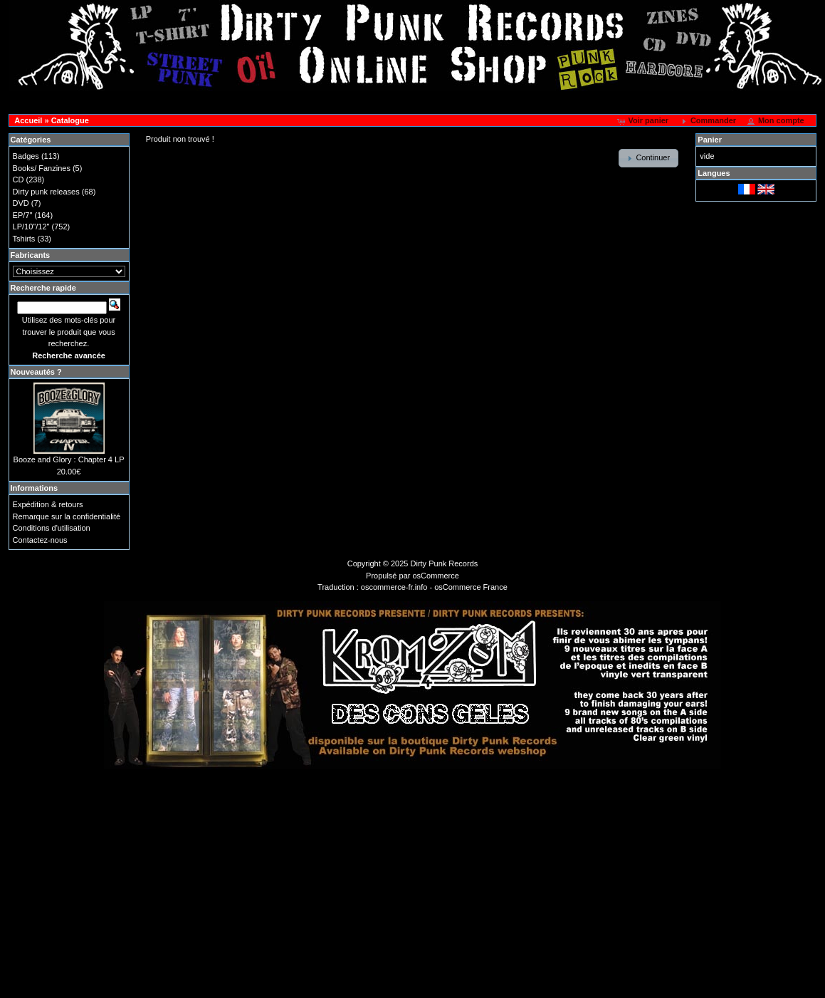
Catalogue (70, 120)
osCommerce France (471, 587)
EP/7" (23, 215)
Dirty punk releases (46, 191)
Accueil (28, 120)
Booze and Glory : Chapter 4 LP (69, 459)
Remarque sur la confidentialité (67, 516)
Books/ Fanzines (41, 168)
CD (18, 179)
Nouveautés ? (36, 372)
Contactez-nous (40, 540)
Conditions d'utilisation (51, 528)
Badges (26, 156)
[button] (643, 121)
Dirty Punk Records (444, 563)
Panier (710, 139)
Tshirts (24, 238)
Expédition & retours (48, 504)
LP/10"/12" (31, 226)
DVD (21, 203)
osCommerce (436, 575)
